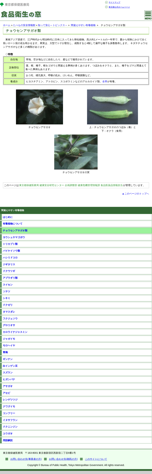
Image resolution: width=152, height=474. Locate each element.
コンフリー (9, 413)
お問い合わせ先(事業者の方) (25, 459)
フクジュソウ (10, 318)
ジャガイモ (9, 338)
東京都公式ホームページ (119, 7)
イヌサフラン (10, 420)
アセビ (6, 393)
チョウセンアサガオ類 (15, 230)
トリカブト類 (10, 244)
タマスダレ (9, 311)
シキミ (6, 298)
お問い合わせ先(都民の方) (63, 459)
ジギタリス (9, 264)
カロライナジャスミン (15, 332)
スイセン (8, 284)
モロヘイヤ (9, 345)
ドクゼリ (8, 304)
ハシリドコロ (10, 257)
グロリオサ (9, 325)
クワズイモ (9, 406)
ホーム (6, 25)
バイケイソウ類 (11, 250)
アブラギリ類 (10, 277)
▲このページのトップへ (135, 193)
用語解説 (8, 440)
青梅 (5, 352)
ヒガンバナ (9, 379)
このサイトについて (96, 459)
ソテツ (6, 291)
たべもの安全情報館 (24, 25)
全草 (104, 81)
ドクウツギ (9, 271)
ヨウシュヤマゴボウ (14, 237)
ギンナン (8, 359)
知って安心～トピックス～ (52, 25)
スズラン (8, 372)
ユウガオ (8, 433)
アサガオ (8, 386)
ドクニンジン (10, 426)
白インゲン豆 (10, 365)
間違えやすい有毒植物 (83, 25)
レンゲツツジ (10, 399)
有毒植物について (12, 223)
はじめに (8, 217)
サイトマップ (114, 2)
